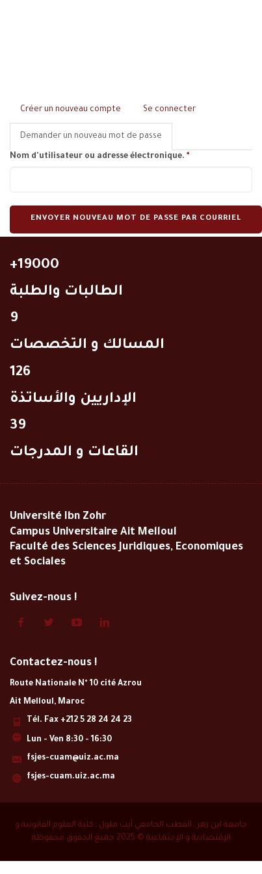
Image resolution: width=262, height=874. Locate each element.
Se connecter (169, 109)
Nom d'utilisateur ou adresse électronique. (99, 156)
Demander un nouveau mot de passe (96, 140)
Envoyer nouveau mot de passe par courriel (136, 219)
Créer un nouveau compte (70, 109)
